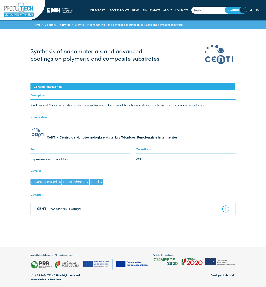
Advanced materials (46, 182)
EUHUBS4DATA (151, 10)
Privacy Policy (38, 279)
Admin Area (54, 279)
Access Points (119, 10)
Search (237, 10)
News (135, 10)
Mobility (96, 182)
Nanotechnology (75, 182)
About (167, 10)
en (258, 10)
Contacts (181, 10)
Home (36, 24)
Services (65, 24)
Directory (97, 10)
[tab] (133, 86)
